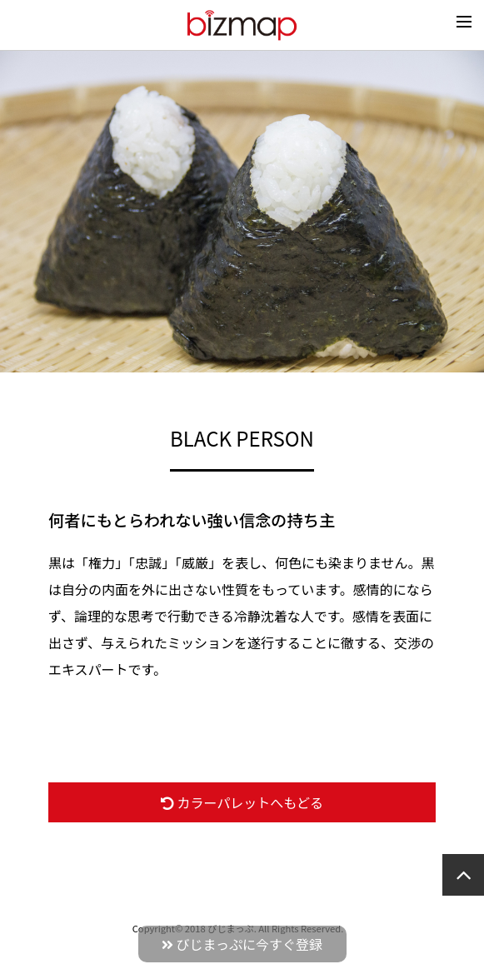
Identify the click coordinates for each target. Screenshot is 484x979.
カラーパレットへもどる (242, 802)
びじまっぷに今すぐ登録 (242, 944)
